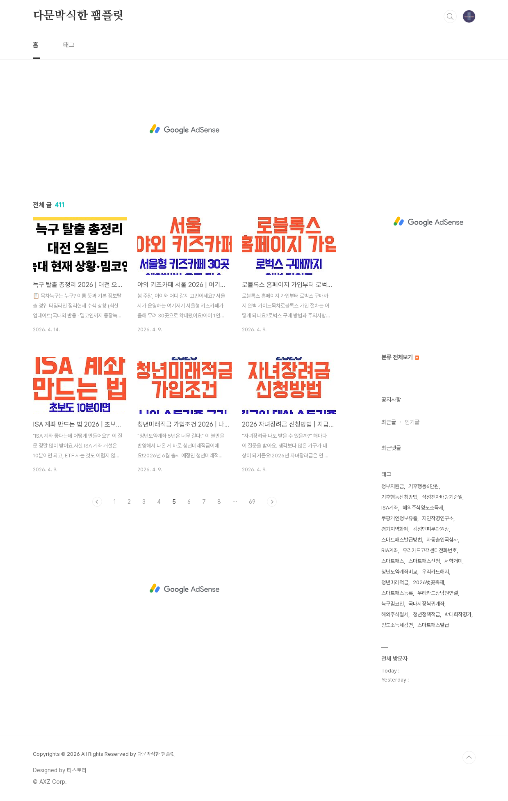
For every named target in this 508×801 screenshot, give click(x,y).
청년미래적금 (394, 582)
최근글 (388, 422)
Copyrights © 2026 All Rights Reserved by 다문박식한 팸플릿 (104, 754)
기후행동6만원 (423, 486)
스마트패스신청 (424, 561)
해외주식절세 (394, 614)
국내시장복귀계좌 (426, 604)
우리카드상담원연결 (437, 593)
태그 (69, 45)
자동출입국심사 (442, 540)
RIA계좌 (389, 550)
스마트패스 (392, 561)
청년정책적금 (426, 614)
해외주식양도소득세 (423, 508)
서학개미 (453, 561)
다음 (272, 502)
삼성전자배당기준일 (442, 497)
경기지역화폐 (394, 529)
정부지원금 (392, 486)
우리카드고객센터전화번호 (430, 550)
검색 (450, 16)
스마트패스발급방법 (401, 540)
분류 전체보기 (400, 357)
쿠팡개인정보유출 (399, 518)
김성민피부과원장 (431, 529)
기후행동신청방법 (399, 497)
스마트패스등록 (397, 593)
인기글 (412, 422)
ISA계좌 (389, 508)
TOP (469, 757)
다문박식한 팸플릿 (78, 16)
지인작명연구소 (437, 518)
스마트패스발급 (433, 625)
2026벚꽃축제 (428, 582)
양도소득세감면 (397, 625)
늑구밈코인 (392, 604)
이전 (97, 502)
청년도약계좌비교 (399, 572)
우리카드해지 (435, 572)
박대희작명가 (458, 614)
